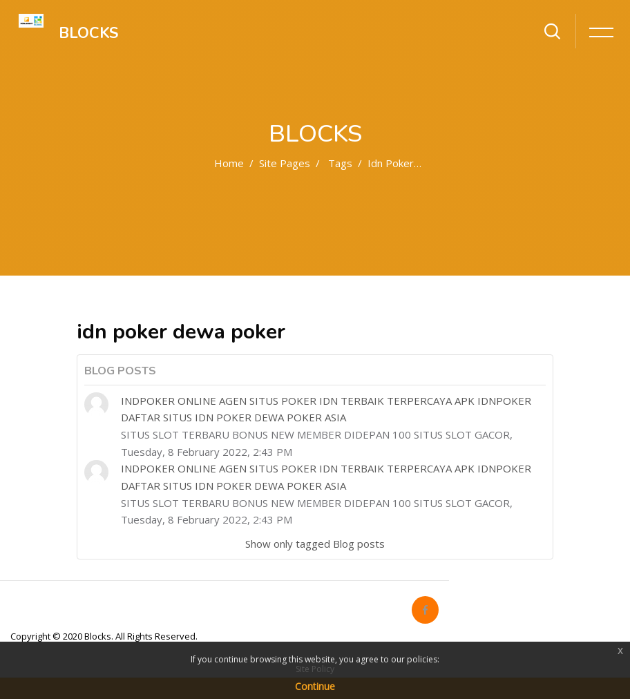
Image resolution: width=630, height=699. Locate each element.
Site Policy (315, 669)
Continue (315, 686)
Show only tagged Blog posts (315, 543)
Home (229, 163)
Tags (340, 163)
